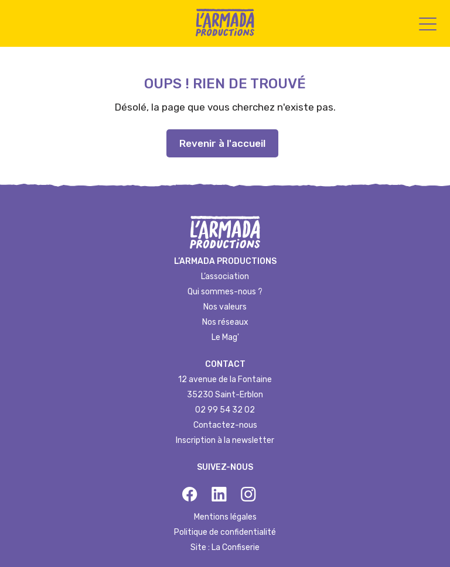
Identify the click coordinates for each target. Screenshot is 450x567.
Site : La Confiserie (225, 547)
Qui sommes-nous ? (225, 292)
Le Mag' (225, 337)
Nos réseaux (225, 322)
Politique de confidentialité (225, 532)
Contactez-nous (225, 425)
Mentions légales (225, 517)
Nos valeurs (225, 307)
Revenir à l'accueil (222, 143)
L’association (225, 276)
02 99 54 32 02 (225, 410)
